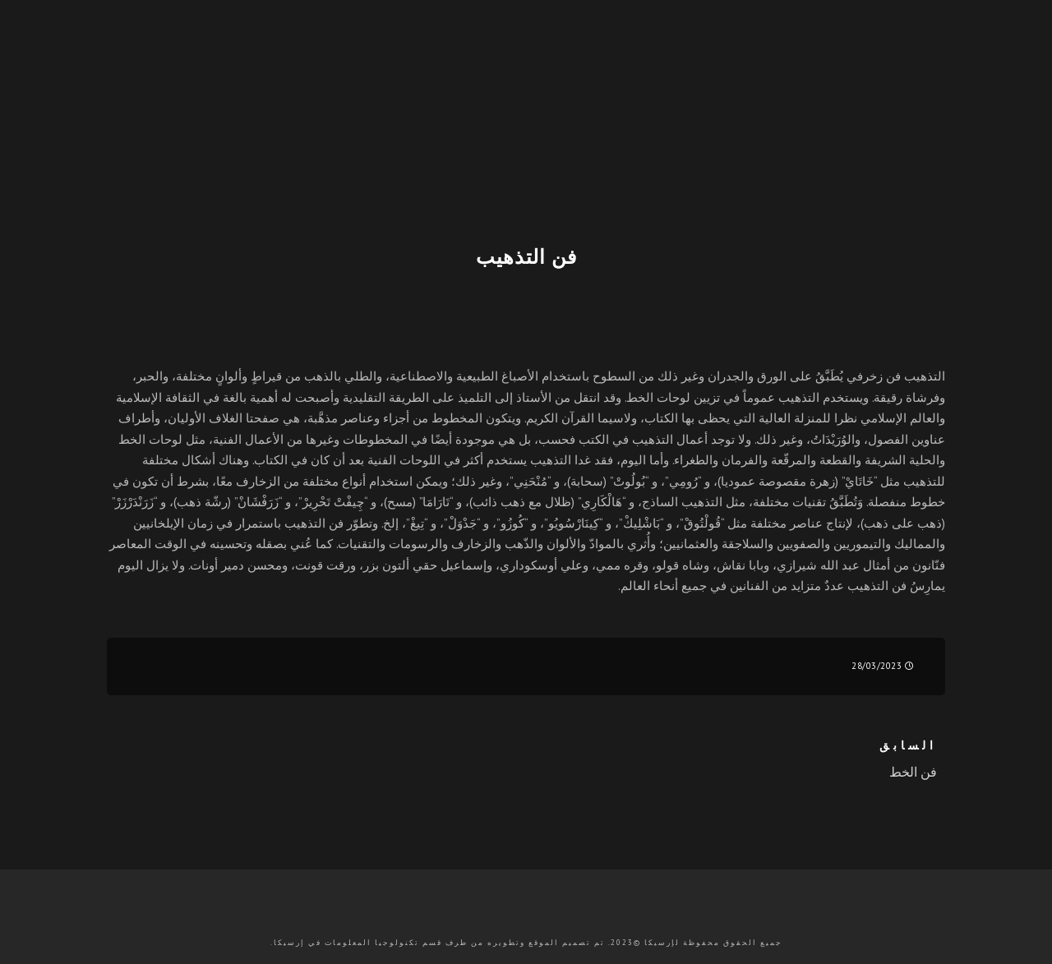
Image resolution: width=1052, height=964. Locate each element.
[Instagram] (867, 70)
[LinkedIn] (925, 70)
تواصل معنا (153, 132)
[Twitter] (955, 70)
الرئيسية (744, 132)
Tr (875, 131)
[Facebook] (984, 70)
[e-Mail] (843, 70)
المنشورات (461, 132)
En (940, 131)
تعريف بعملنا (652, 132)
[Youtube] (896, 70)
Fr (896, 131)
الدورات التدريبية (266, 132)
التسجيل (824, 132)
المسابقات (553, 132)
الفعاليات (372, 132)
